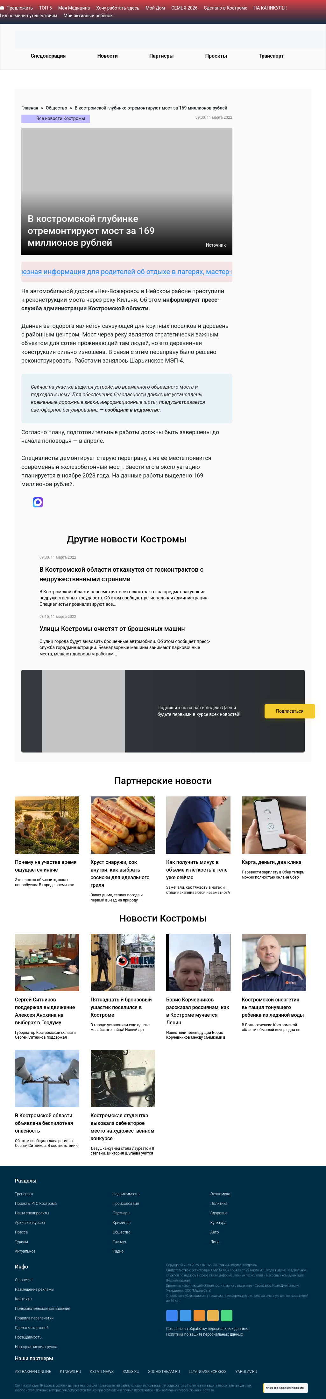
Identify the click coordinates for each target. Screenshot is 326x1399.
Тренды (119, 1242)
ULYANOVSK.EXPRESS (208, 1371)
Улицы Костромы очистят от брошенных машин (112, 628)
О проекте (23, 1280)
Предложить (19, 8)
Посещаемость (28, 1337)
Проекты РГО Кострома (36, 1203)
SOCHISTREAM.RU (164, 1371)
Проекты (216, 56)
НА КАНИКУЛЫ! (270, 8)
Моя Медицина (74, 8)
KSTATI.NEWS (102, 1371)
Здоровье (218, 1213)
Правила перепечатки (34, 1318)
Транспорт (271, 56)
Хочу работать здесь (117, 8)
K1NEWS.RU (70, 1371)
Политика (219, 1203)
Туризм (21, 1242)
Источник (216, 245)
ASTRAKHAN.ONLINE (33, 1371)
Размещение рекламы (34, 1289)
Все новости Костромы (61, 118)
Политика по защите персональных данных (204, 1334)
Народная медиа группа (36, 1347)
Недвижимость (126, 1194)
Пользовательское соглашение (42, 1308)
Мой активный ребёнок (88, 15)
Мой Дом (155, 8)
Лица (214, 1242)
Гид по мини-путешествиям (28, 15)
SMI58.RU (131, 1371)
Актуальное (25, 1251)
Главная (29, 107)
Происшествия (126, 1203)
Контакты (23, 1299)
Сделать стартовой (32, 1327)
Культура (218, 1222)
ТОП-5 (45, 8)
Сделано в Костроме (225, 8)
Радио (118, 1251)
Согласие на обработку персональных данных (207, 1328)
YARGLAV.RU (246, 1371)
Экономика (220, 1194)
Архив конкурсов (30, 1222)
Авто (214, 1232)
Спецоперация (48, 56)
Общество (56, 107)
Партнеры (161, 56)
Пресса (21, 1232)
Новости (107, 56)
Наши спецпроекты (32, 1213)
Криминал (122, 1222)
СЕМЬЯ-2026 (184, 8)
